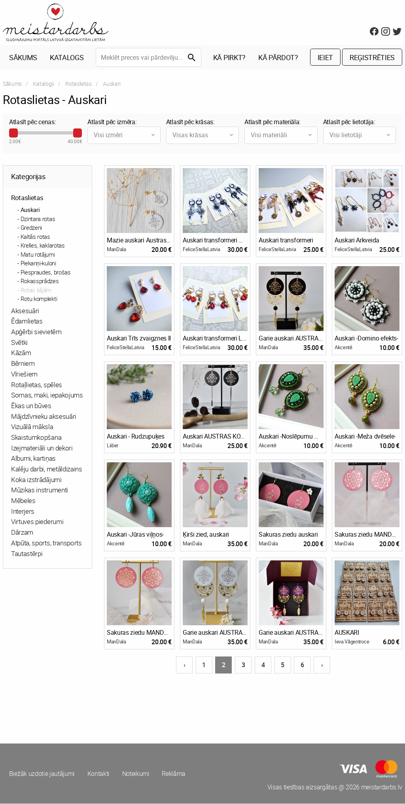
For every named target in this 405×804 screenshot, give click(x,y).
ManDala (116, 249)
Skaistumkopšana (36, 437)
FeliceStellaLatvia (201, 249)
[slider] (13, 133)
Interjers (22, 511)
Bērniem (23, 363)
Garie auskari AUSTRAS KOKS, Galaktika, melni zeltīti (291, 338)
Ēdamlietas (27, 321)
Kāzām (21, 353)
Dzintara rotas (38, 219)
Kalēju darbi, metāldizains (46, 469)
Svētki (19, 342)
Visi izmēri (125, 135)
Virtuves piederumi (37, 522)
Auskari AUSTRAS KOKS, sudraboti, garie (215, 436)
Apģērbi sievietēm (36, 332)
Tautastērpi (26, 553)
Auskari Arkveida (357, 240)
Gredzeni (31, 228)
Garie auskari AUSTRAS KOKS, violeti (291, 632)
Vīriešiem (24, 374)
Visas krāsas (203, 135)
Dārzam (22, 532)
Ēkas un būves (31, 406)
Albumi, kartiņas (33, 458)
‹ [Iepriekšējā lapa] (184, 665)
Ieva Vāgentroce (352, 641)
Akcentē (343, 347)
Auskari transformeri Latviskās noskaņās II (215, 338)
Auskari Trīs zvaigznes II (139, 338)
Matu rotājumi (38, 255)
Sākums (23, 57)
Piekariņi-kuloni (38, 263)
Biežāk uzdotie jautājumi (42, 774)
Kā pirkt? (229, 57)
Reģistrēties (372, 57)
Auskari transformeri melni (215, 240)
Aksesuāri (25, 311)
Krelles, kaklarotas (43, 246)
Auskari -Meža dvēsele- (365, 436)
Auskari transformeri (286, 240)
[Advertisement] (101, 705)
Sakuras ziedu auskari (288, 534)
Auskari (30, 210)
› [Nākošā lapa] (322, 665)
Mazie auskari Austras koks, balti (139, 240)
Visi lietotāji (360, 135)
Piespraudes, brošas (46, 272)
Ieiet (325, 57)
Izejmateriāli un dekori (42, 448)
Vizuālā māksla (32, 427)
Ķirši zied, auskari (206, 534)
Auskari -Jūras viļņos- (135, 534)
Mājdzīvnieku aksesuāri (43, 416)
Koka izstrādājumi (36, 479)
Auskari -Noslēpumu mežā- (291, 436)
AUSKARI (347, 632)
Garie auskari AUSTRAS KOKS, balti (215, 632)
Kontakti (98, 774)
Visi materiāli (282, 135)
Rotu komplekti (39, 299)
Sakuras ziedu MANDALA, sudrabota (367, 534)
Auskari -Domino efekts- (366, 338)
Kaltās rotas (35, 237)
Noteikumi (136, 774)
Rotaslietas (78, 84)
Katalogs (66, 57)
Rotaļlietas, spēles (36, 385)
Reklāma (174, 774)
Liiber (112, 445)
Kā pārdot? (278, 57)
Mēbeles (23, 500)
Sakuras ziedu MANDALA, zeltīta (139, 632)
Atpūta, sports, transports (46, 543)
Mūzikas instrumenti (39, 490)
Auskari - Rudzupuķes (136, 436)
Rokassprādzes (40, 281)
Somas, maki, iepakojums (47, 395)
